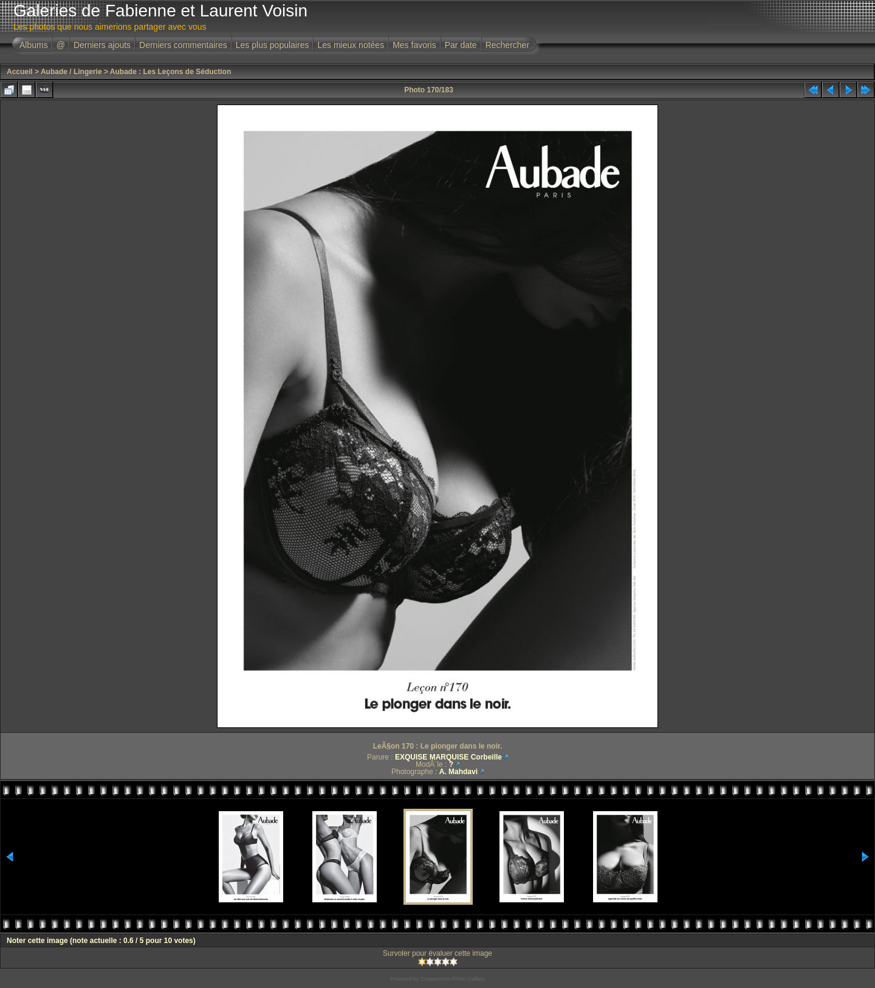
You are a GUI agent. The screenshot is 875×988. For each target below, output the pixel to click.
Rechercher (507, 45)
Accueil (20, 71)
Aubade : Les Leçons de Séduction (170, 71)
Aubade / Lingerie (71, 71)
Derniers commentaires (183, 45)
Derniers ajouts (102, 45)
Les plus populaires (272, 45)
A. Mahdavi (458, 771)
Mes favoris (414, 45)
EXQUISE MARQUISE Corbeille (448, 757)
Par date (461, 45)
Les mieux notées (350, 45)
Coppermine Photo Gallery (452, 979)
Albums (33, 45)
